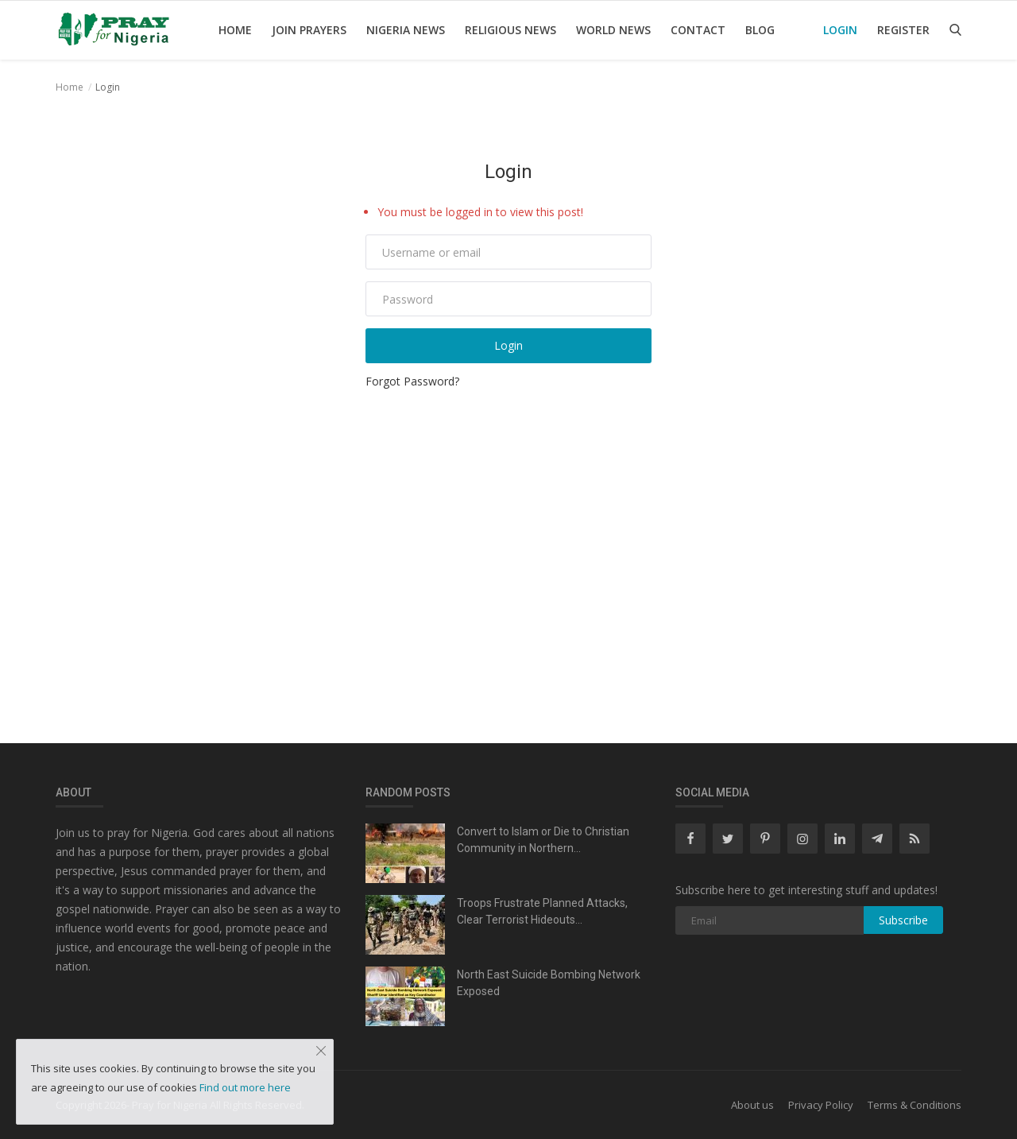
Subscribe (903, 920)
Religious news (510, 29)
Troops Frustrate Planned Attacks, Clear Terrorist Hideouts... (542, 911)
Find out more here (245, 1087)
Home (235, 29)
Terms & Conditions (914, 1105)
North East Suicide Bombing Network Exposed (548, 983)
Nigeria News (405, 29)
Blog (760, 29)
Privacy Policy (820, 1105)
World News (613, 29)
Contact (698, 29)
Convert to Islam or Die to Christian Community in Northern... (543, 839)
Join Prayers (309, 29)
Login (840, 29)
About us (752, 1105)
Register (903, 29)
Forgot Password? (412, 381)
